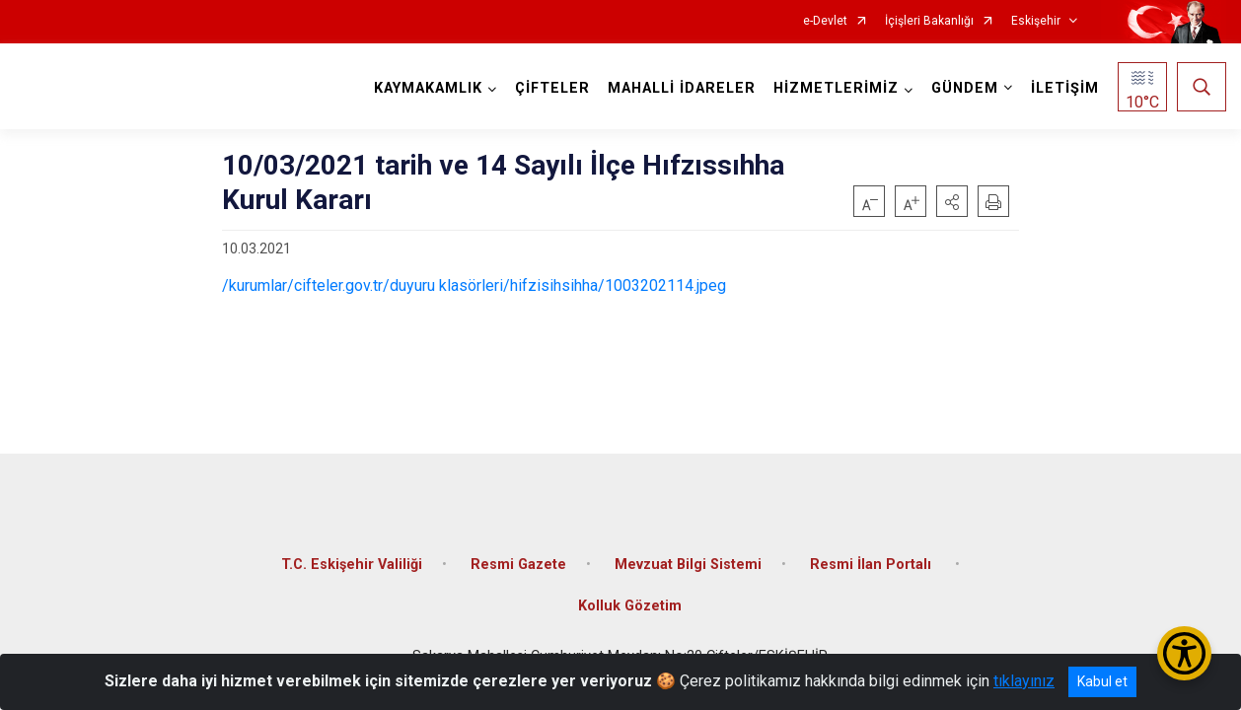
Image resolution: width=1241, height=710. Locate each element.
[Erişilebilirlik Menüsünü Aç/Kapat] (1184, 653)
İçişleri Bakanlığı (929, 21)
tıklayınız (1024, 681)
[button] (952, 201)
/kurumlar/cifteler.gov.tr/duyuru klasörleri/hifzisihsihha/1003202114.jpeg (474, 285)
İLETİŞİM (1065, 88)
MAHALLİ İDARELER (682, 88)
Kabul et (1102, 681)
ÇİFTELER (552, 88)
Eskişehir (1035, 21)
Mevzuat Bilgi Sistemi (688, 564)
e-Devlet (825, 21)
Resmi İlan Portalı (872, 564)
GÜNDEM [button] (964, 88)
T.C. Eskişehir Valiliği (351, 564)
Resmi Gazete (518, 564)
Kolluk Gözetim (630, 606)
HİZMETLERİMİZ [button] (836, 88)
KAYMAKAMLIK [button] (428, 88)
